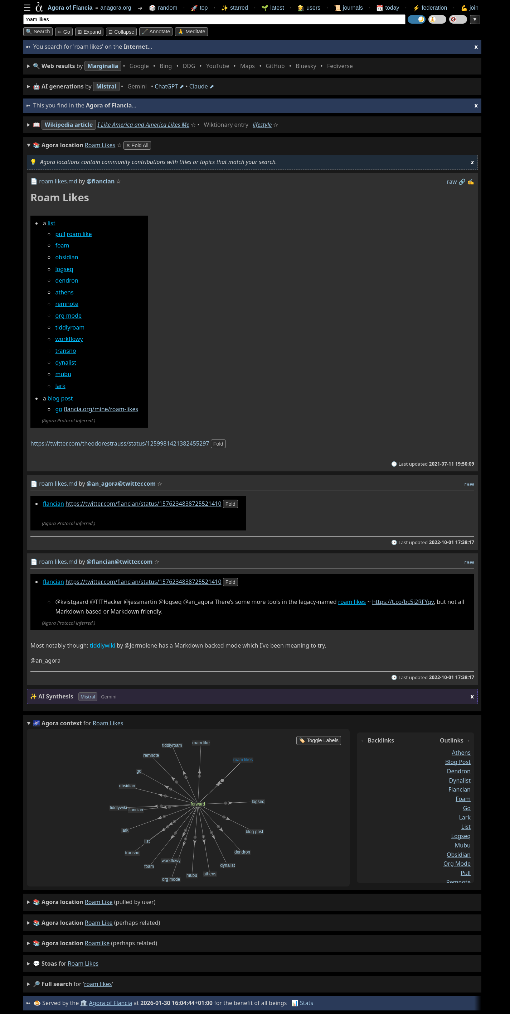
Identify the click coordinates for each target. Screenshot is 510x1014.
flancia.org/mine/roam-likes (101, 409)
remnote (66, 304)
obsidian (66, 257)
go (58, 409)
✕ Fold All (137, 145)
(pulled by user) (94, 902)
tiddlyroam (69, 327)
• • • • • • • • (194, 66)
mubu (63, 374)
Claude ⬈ (201, 86)
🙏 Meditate (191, 31)
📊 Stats (302, 1003)
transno (65, 351)
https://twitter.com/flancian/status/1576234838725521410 (143, 504)
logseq (64, 269)
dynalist (65, 362)
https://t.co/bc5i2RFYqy (403, 602)
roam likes (352, 602)
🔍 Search (38, 31)
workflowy (69, 339)
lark (60, 386)
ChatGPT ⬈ (169, 86)
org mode (68, 316)
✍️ (470, 182)
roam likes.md (58, 181)
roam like (79, 234)
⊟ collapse (121, 32)
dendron (66, 281)
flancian (53, 504)
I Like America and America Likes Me (143, 125)
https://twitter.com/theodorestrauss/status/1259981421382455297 (119, 443)
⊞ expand (89, 32)
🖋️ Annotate (156, 31)
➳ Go (64, 32)
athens (64, 292)
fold (218, 444)
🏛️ (83, 1003)
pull (60, 234)
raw (452, 182)
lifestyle (262, 125)
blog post (60, 399)
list (51, 223)
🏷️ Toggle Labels (319, 740)
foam (62, 246)
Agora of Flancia (110, 1003)
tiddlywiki (102, 646)
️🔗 (462, 182)
